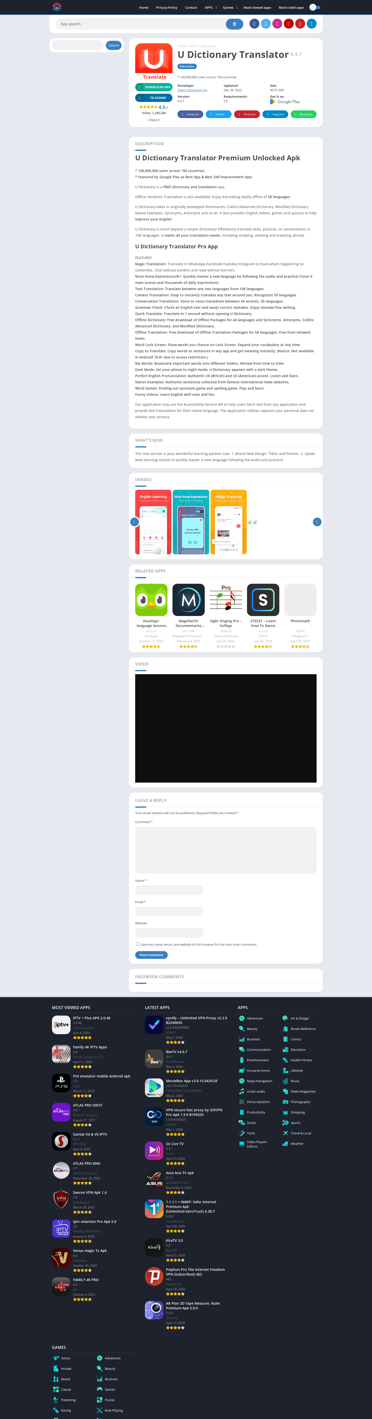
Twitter (217, 114)
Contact (191, 7)
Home (143, 7)
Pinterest (246, 114)
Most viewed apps (257, 7)
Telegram (274, 114)
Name (141, 880)
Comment (144, 822)
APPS (209, 7)
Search (113, 45)
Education (208, 46)
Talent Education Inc (192, 90)
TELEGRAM (150, 98)
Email (140, 902)
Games (228, 7)
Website (141, 923)
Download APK (153, 87)
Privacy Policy (166, 7)
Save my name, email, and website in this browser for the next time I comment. (199, 944)
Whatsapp (303, 114)
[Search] (149, 24)
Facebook (189, 114)
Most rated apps (291, 7)
